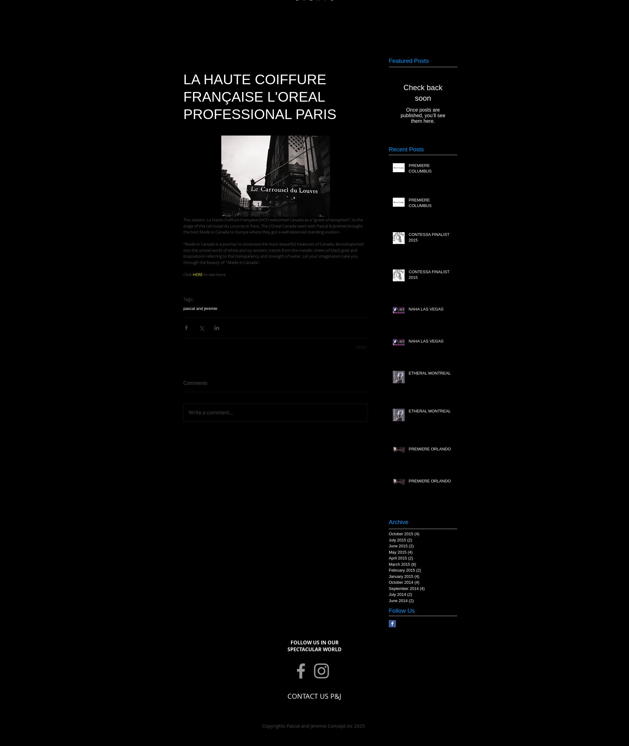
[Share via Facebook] (186, 328)
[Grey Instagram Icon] (321, 671)
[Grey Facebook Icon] (301, 671)
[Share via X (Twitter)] (201, 328)
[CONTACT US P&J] (314, 696)
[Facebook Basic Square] (392, 623)
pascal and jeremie (200, 308)
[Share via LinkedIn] (217, 328)
